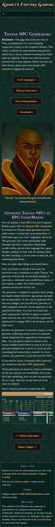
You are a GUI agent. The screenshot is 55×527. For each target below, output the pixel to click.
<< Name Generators (27, 435)
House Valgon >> (27, 446)
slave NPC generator (33, 364)
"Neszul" (9, 197)
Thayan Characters (26, 90)
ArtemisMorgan (27, 197)
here (45, 233)
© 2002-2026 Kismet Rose (30, 494)
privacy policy (22, 481)
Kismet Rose (10, 473)
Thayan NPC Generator (39, 226)
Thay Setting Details (26, 101)
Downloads (26, 112)
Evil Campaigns (26, 79)
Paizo (48, 519)
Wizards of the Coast (32, 519)
